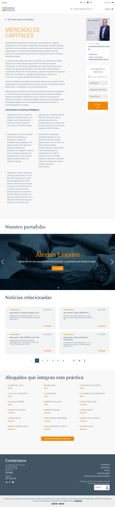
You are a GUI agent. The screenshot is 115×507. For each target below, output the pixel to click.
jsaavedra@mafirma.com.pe (98, 59)
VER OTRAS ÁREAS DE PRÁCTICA (57, 439)
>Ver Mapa (9, 472)
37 (74, 360)
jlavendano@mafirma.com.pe (98, 46)
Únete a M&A (105, 467)
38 (79, 360)
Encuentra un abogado (98, 70)
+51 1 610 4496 (93, 44)
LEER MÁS (48, 326)
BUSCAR (98, 105)
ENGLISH (4, 2)
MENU (109, 9)
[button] (56, 287)
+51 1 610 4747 (10, 478)
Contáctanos (108, 2)
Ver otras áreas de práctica (19, 19)
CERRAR (61, 504)
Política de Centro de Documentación (97, 476)
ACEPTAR (55, 504)
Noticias (107, 470)
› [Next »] (84, 359)
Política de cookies (103, 473)
